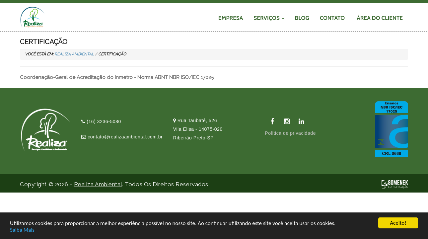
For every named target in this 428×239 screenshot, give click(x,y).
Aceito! (398, 223)
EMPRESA (230, 18)
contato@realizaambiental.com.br (122, 136)
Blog (302, 18)
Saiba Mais (22, 229)
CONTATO (332, 18)
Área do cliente (380, 18)
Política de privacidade (290, 133)
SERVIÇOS (268, 18)
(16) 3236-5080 (101, 121)
